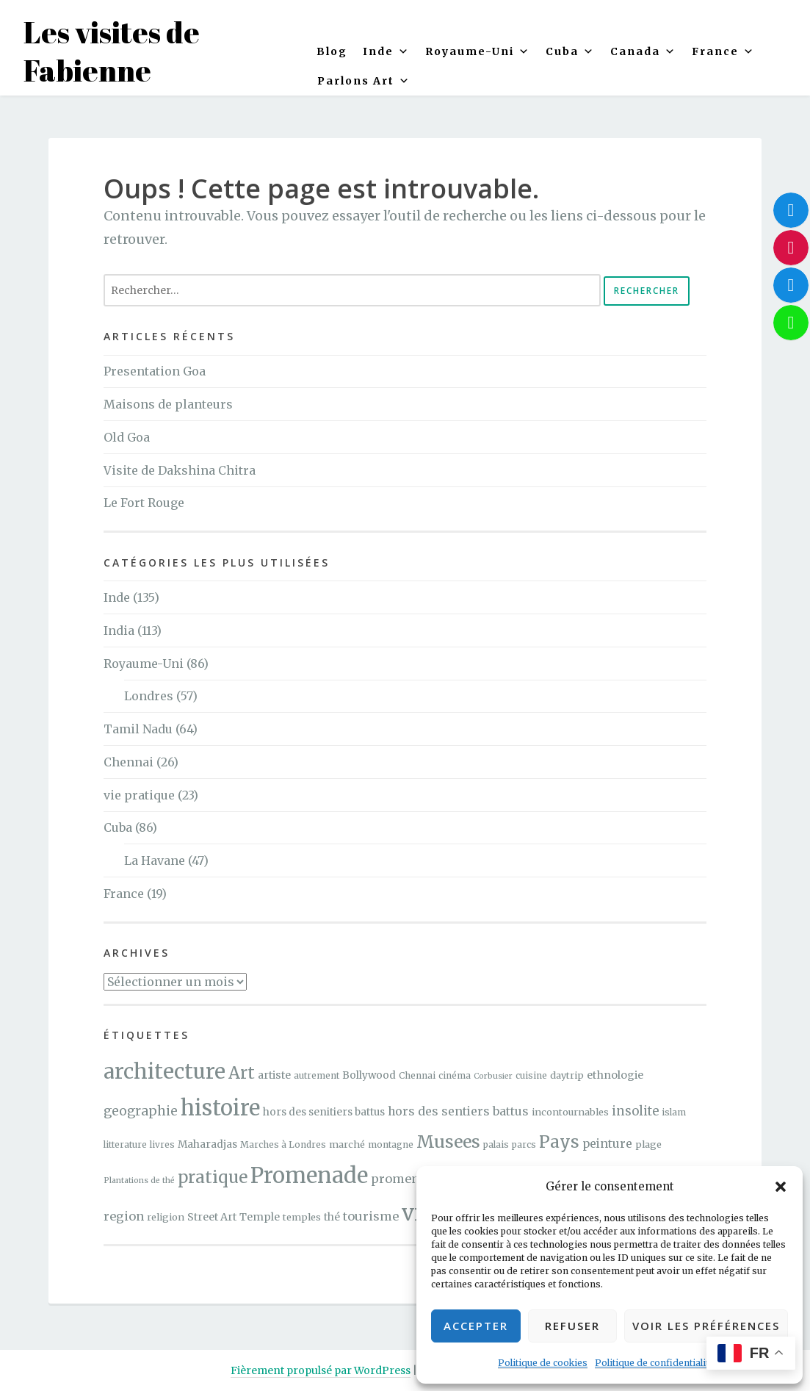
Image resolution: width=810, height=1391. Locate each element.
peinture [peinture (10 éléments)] (607, 1143)
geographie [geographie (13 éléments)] (141, 1111)
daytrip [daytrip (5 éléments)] (567, 1075)
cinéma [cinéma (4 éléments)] (454, 1075)
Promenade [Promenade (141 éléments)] (309, 1175)
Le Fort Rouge (144, 502)
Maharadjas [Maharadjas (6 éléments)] (207, 1144)
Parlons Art (364, 81)
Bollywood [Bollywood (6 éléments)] (369, 1075)
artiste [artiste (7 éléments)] (274, 1075)
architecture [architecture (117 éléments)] (164, 1071)
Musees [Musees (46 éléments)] (448, 1141)
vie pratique (139, 795)
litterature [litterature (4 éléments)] (125, 1144)
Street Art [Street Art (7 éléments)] (211, 1216)
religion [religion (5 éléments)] (165, 1217)
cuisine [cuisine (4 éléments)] (531, 1075)
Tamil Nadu (138, 729)
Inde (117, 597)
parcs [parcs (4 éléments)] (524, 1144)
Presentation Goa (155, 371)
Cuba (570, 51)
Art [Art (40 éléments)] (241, 1073)
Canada (643, 51)
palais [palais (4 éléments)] (496, 1144)
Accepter (476, 1325)
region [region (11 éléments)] (124, 1216)
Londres (148, 696)
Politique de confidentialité (654, 1362)
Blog (332, 51)
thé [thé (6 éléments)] (332, 1217)
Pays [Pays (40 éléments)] (559, 1142)
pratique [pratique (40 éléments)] (212, 1177)
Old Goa (127, 437)
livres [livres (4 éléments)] (162, 1144)
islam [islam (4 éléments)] (674, 1112)
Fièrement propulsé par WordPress (321, 1370)
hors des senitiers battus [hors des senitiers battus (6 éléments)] (324, 1112)
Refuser (572, 1325)
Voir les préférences (706, 1325)
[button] (780, 1186)
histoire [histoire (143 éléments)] (220, 1107)
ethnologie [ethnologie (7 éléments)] (615, 1075)
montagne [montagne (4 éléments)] (390, 1144)
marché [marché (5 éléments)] (347, 1144)
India (119, 630)
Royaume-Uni (477, 51)
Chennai (128, 762)
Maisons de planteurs (168, 404)
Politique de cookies (542, 1362)
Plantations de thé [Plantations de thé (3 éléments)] (139, 1180)
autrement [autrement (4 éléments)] (316, 1075)
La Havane (154, 860)
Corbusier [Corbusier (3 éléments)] (493, 1076)
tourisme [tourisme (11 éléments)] (371, 1216)
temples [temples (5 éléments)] (302, 1217)
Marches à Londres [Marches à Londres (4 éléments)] (283, 1144)
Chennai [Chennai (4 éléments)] (417, 1075)
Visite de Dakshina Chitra (180, 470)
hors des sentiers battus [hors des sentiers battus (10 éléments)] (458, 1111)
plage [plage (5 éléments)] (648, 1144)
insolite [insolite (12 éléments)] (635, 1111)
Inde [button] (386, 51)
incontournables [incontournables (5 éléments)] (570, 1112)
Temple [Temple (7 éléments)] (259, 1216)
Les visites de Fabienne (111, 51)
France (723, 51)
